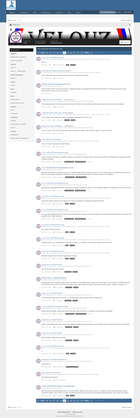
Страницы (14, 91)
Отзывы (13, 126)
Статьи (13, 84)
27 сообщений (59, 394)
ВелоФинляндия (88, 100)
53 (74, 51)
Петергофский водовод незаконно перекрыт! (57, 70)
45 (47, 51)
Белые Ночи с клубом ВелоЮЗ (52, 263)
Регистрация (127, 12)
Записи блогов (15, 98)
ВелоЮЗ (59, 85)
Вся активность (15, 49)
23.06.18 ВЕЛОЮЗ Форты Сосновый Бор (58, 385)
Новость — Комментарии (18, 70)
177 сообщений (59, 77)
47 (54, 51)
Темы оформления (64, 411)
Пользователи (45, 12)
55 (81, 51)
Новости (13, 66)
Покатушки (88, 360)
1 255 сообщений (59, 145)
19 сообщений (59, 366)
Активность (59, 12)
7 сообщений (57, 161)
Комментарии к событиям (18, 123)
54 (78, 51)
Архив (78, 12)
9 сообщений (57, 271)
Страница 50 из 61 (99, 51)
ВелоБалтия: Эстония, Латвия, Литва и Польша (96, 58)
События (13, 119)
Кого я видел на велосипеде (51, 138)
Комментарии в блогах (17, 102)
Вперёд (86, 51)
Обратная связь (77, 411)
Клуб (34, 12)
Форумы (11, 12)
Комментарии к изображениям (19, 137)
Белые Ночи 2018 (87, 265)
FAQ (69, 12)
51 (67, 51)
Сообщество (24, 12)
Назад (42, 51)
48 (57, 51)
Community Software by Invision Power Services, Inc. (70, 415)
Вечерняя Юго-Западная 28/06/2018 (54, 358)
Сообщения (14, 112)
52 (71, 51)
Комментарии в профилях (18, 56)
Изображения (15, 133)
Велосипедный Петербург (91, 140)
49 (61, 51)
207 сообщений (59, 106)
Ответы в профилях (16, 59)
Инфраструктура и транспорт (92, 71)
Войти (119, 12)
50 (64, 51)
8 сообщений (57, 119)
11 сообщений (59, 64)
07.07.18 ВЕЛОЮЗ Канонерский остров (55, 151)
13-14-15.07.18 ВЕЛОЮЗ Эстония (53, 56)
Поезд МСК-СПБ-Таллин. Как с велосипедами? (57, 112)
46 (50, 51)
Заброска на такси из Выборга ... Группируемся (58, 98)
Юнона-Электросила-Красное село (56, 83)
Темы (12, 109)
